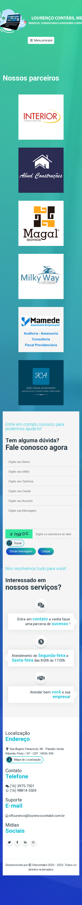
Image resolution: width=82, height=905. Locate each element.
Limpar (46, 551)
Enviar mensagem (21, 551)
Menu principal (41, 40)
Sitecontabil (39, 865)
